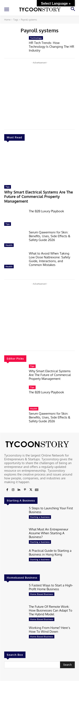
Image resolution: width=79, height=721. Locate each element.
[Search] (67, 664)
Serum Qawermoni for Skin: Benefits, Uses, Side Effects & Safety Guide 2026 (49, 236)
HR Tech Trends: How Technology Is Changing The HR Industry (51, 46)
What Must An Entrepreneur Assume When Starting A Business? (48, 533)
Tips (7, 186)
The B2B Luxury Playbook (46, 211)
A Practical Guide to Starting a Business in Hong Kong (50, 552)
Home (7, 19)
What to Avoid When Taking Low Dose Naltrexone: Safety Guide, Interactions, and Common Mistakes (49, 259)
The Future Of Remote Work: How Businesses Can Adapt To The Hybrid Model (50, 610)
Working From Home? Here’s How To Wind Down (49, 630)
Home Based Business (41, 594)
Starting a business (40, 516)
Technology (36, 37)
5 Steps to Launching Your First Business (51, 510)
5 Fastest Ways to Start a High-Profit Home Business (51, 587)
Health (8, 245)
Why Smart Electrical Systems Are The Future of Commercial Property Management (38, 196)
